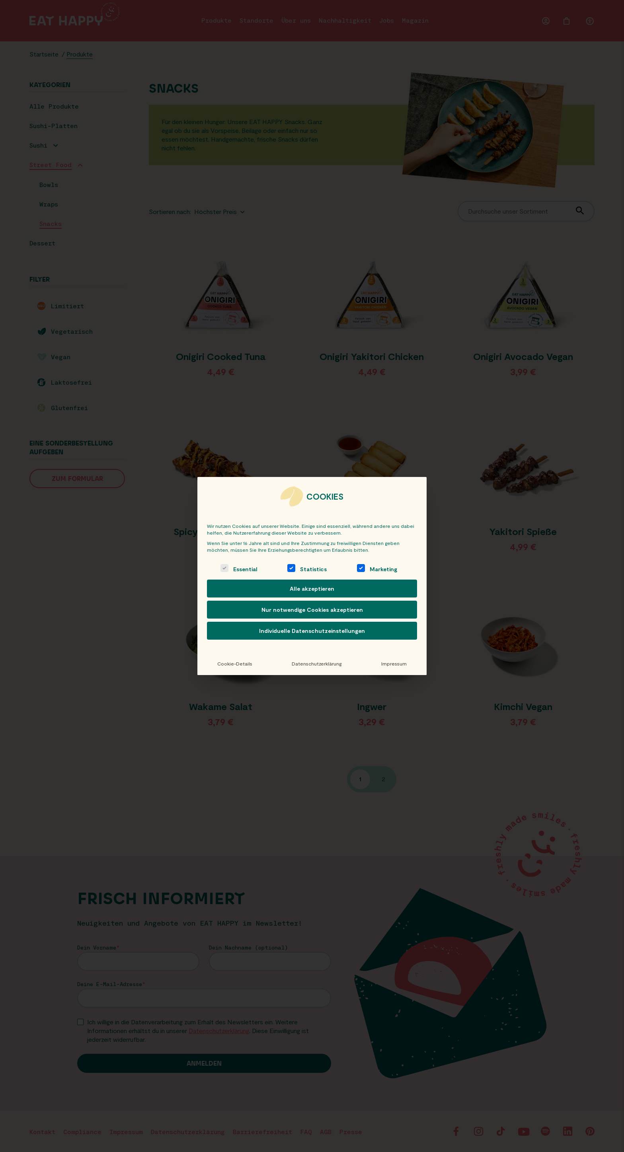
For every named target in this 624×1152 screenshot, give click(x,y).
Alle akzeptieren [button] (312, 588)
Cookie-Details (234, 663)
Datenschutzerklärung (316, 663)
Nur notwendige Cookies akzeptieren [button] (312, 609)
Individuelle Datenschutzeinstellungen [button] (312, 630)
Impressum (394, 663)
